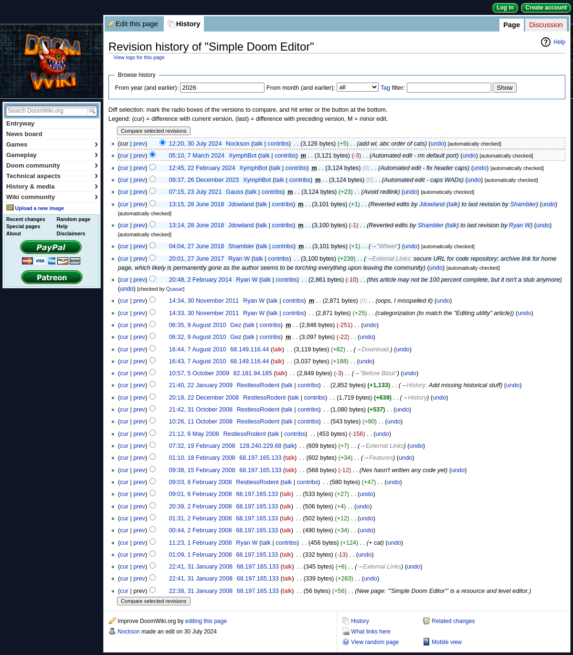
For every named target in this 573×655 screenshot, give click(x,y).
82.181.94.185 (252, 373)
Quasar (174, 289)
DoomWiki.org (51, 61)
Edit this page (137, 24)
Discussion (546, 25)
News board (24, 133)
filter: (393, 88)
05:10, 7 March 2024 (196, 155)
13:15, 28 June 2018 (196, 204)
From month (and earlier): (300, 88)
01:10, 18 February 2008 (202, 457)
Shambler (523, 204)
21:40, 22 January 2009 (201, 385)
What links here (371, 631)
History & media (52, 186)
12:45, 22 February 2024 (202, 168)
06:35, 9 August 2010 (197, 325)
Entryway (20, 123)
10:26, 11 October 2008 (201, 421)
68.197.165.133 (260, 457)
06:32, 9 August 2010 (197, 337)
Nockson (237, 143)
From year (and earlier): (147, 88)
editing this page (206, 621)
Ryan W (520, 225)
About (13, 233)
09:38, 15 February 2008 (202, 470)
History (188, 24)
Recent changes (25, 219)
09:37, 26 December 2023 (204, 180)
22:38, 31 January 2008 (201, 591)
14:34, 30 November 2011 (204, 300)
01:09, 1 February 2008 (200, 554)
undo (437, 143)
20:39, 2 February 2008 (200, 506)
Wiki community (52, 197)
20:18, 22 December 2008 (204, 397)
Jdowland (241, 204)
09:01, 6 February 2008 (200, 494)
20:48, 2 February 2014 (200, 279)
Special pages (23, 226)
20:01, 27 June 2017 (196, 258)
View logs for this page (139, 57)
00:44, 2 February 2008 (200, 530)
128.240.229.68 (260, 446)
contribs (277, 143)
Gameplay (52, 155)
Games (52, 144)
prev (139, 143)
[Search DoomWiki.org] (45, 111)
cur (124, 155)
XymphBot (243, 155)
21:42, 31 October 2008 (201, 409)
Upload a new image (39, 208)
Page (511, 25)
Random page (73, 219)
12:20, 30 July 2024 (195, 143)
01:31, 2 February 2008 (200, 518)
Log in (505, 7)
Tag (385, 88)
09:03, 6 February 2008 (200, 482)
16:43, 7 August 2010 (197, 361)
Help (559, 42)
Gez (235, 325)
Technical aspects (52, 176)
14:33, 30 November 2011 (204, 313)
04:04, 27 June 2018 (196, 246)
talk (258, 143)
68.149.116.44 (249, 349)
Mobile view (447, 642)
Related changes (453, 621)
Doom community (52, 165)
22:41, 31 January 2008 (201, 566)
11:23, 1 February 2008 (200, 542)
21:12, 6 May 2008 (194, 434)
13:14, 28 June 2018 (196, 225)
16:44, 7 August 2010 (197, 349)
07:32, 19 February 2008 (202, 446)
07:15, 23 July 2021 (195, 192)
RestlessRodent (258, 385)
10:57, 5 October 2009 (199, 373)
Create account (546, 7)
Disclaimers (71, 233)
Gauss (235, 192)
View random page (375, 642)
